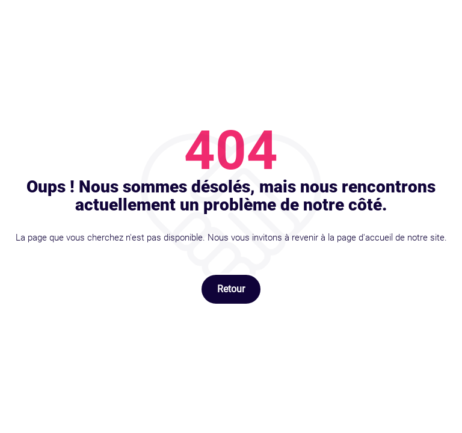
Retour (231, 289)
